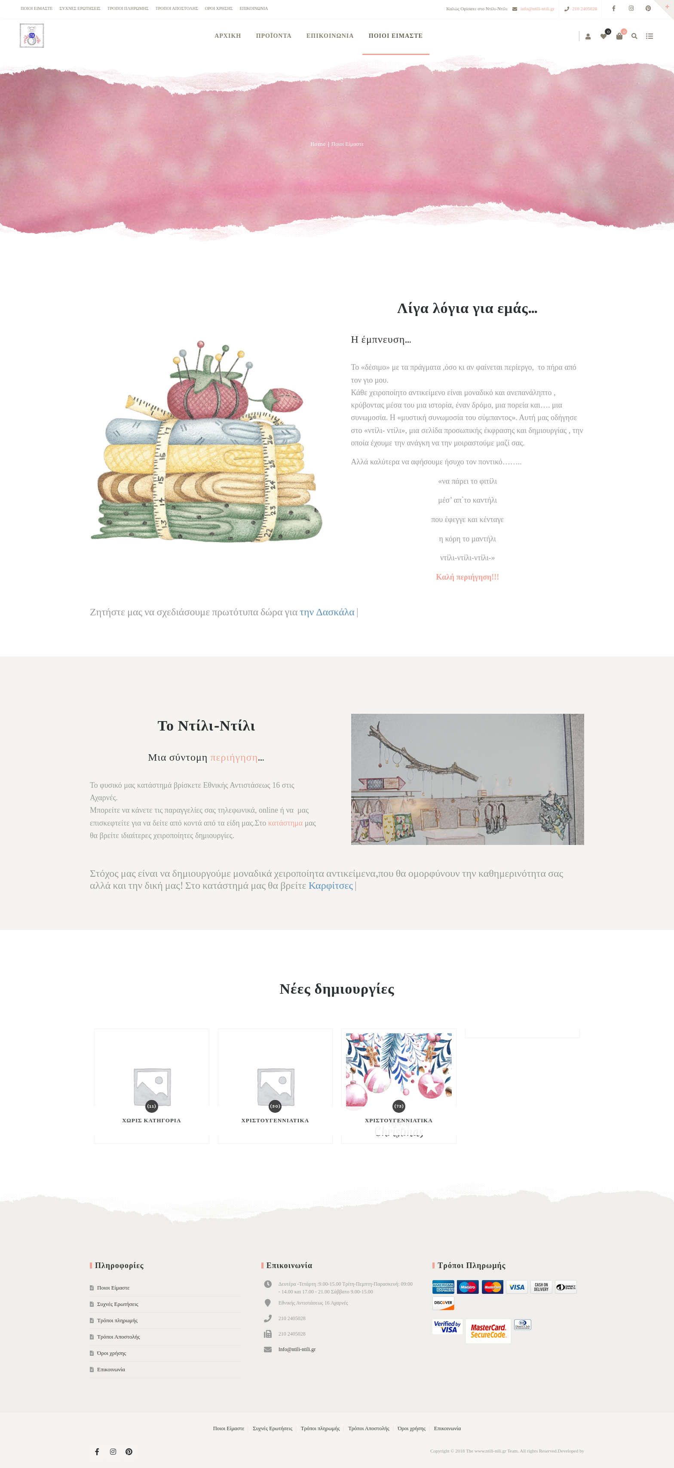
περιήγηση (234, 757)
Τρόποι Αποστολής (177, 8)
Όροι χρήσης (219, 8)
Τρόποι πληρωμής (128, 8)
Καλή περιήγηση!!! (467, 577)
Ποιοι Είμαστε (36, 8)
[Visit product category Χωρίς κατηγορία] (151, 1086)
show (649, 36)
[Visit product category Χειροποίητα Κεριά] (522, 1033)
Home (318, 144)
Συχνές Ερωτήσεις (79, 8)
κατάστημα (285, 823)
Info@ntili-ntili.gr (297, 1349)
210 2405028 (584, 8)
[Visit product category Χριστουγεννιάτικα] (275, 1086)
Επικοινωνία (253, 8)
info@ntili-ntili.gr (538, 8)
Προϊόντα (274, 36)
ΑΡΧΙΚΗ (227, 36)
